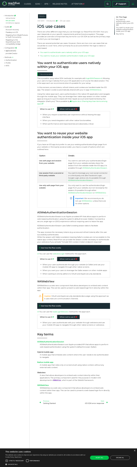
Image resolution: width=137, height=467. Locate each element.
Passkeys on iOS (12, 32)
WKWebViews (95, 90)
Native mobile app (45, 362)
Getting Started (10, 18)
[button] (46, 464)
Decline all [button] (120, 458)
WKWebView (100, 193)
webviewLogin (59, 254)
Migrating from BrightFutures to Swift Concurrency (17, 36)
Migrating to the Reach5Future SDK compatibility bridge (13, 42)
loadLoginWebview (60, 312)
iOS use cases (10, 20)
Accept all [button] (99, 458)
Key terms (120, 34)
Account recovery (12, 30)
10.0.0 (41, 16)
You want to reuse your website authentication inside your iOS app (124, 29)
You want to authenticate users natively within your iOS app (124, 22)
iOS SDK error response (13, 23)
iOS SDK (41, 21)
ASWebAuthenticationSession (95, 168)
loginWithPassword (94, 78)
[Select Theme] (133, 5)
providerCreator (11, 53)
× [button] (134, 451)
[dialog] (68, 457)
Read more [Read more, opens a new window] (18, 457)
